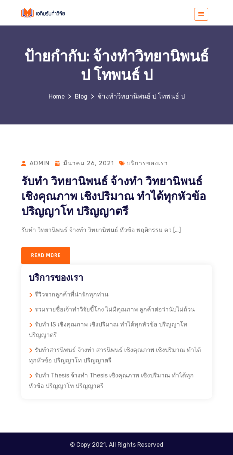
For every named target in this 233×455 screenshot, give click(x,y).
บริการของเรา (147, 163)
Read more (46, 255)
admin (40, 163)
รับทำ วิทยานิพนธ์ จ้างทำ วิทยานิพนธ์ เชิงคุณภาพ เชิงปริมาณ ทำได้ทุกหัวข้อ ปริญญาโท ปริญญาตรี (113, 197)
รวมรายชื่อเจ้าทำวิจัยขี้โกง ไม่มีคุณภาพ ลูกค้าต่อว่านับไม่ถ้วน (115, 309)
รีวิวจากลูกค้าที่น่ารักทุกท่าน (71, 294)
